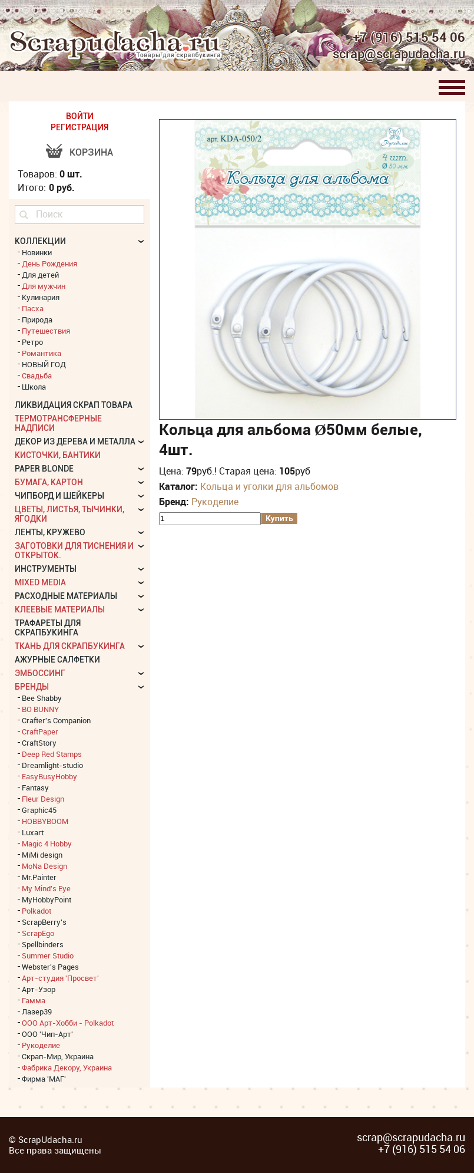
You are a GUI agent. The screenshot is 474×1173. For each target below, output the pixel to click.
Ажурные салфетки (57, 659)
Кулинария (40, 297)
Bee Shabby (42, 698)
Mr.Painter (39, 877)
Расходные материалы (66, 596)
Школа (34, 386)
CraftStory (39, 742)
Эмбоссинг (40, 673)
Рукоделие (214, 501)
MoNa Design (44, 866)
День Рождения (49, 263)
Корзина (91, 152)
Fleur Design (43, 798)
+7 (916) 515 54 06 (409, 37)
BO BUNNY (40, 709)
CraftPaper (40, 731)
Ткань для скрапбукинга (70, 646)
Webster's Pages (50, 966)
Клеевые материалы (60, 609)
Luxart (33, 832)
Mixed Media (40, 582)
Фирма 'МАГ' (44, 1078)
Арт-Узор (38, 989)
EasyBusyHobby (49, 776)
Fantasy (35, 787)
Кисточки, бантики (58, 455)
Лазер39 (37, 1011)
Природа (37, 319)
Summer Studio (48, 955)
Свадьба (37, 375)
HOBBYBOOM (45, 821)
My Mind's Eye (46, 888)
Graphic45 (39, 810)
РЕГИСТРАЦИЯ (79, 127)
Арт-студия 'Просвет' (60, 978)
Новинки (37, 252)
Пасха (33, 308)
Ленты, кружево (50, 532)
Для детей (40, 274)
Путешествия (46, 330)
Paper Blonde (44, 468)
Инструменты (46, 569)
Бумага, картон (49, 482)
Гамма (33, 1000)
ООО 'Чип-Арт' (47, 1034)
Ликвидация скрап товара (73, 405)
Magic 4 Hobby (47, 843)
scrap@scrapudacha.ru (399, 54)
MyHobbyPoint (46, 899)
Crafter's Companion (56, 720)
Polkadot (36, 910)
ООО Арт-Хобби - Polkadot (68, 1022)
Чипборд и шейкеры (59, 495)
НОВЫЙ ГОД (44, 364)
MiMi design (42, 854)
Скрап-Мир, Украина (58, 1056)
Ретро (32, 342)
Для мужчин (43, 286)
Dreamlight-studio (52, 765)
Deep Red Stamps (52, 754)
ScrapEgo (38, 933)
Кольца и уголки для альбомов (269, 486)
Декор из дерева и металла (75, 441)
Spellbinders (43, 944)
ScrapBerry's (44, 922)
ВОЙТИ (80, 116)
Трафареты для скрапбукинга (48, 627)
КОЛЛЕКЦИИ (40, 241)
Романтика (41, 353)
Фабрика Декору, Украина (67, 1067)
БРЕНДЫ (32, 686)
